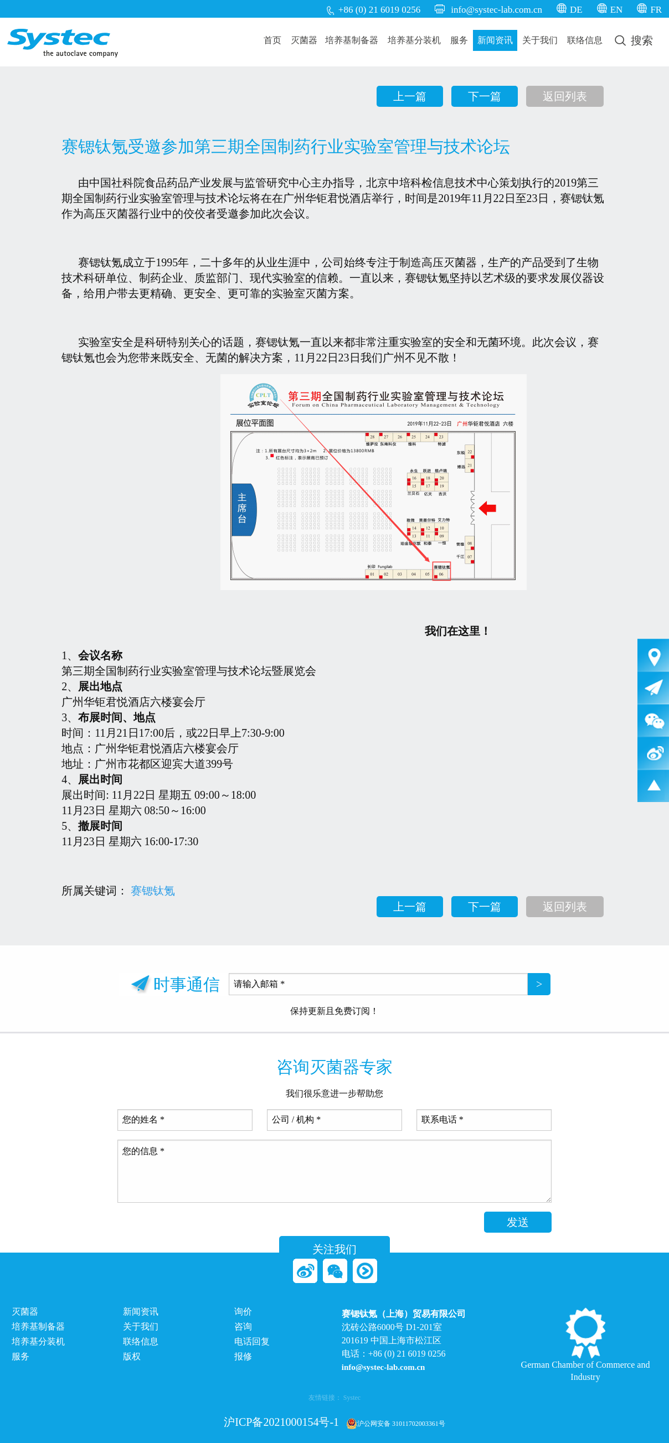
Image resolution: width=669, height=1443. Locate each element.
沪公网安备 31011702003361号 (395, 1423)
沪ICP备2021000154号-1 (281, 1422)
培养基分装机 (414, 40)
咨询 (243, 1326)
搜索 (634, 40)
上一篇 (409, 96)
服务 (459, 40)
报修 (243, 1356)
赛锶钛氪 (153, 891)
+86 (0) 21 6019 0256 (379, 9)
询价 (243, 1311)
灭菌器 (304, 40)
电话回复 (252, 1341)
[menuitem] (272, 40)
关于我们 (540, 40)
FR (656, 9)
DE (576, 9)
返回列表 (565, 96)
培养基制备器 (351, 40)
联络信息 (585, 40)
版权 (132, 1356)
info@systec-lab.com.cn (496, 9)
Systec (352, 1397)
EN (616, 9)
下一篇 (484, 96)
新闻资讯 (495, 40)
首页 (272, 40)
